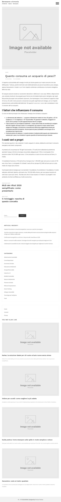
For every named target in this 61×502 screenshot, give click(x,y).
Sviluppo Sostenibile (9, 292)
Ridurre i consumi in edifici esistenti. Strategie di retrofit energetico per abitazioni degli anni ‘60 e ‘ (28, 240)
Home (5, 309)
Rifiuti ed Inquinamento (10, 285)
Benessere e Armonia (10, 1)
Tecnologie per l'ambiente (10, 295)
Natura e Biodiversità (9, 279)
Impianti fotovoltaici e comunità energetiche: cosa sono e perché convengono (23, 229)
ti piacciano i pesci (38, 103)
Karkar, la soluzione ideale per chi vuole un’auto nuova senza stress (26, 355)
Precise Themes (39, 499)
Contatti (6, 312)
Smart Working (8, 289)
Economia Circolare (9, 263)
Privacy (6, 315)
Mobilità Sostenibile (9, 276)
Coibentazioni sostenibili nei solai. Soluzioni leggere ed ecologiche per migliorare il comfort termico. (28, 243)
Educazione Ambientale (10, 266)
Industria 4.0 (7, 273)
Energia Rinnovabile (9, 270)
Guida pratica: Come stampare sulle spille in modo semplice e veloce (27, 440)
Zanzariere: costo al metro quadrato (15, 481)
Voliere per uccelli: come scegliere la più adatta (19, 398)
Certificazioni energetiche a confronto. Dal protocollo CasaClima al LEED (22, 237)
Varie (6, 72)
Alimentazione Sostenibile (10, 257)
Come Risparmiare (8, 260)
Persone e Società (8, 282)
